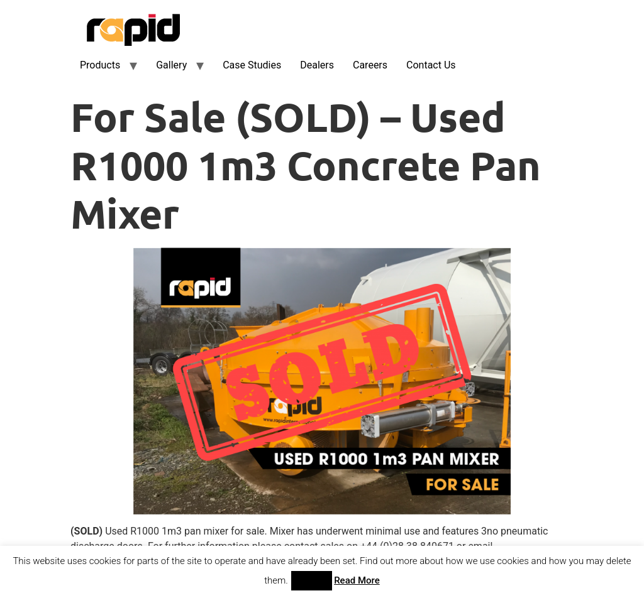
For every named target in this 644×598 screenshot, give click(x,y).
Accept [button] (312, 580)
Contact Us (431, 65)
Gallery (171, 65)
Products (100, 65)
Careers (370, 65)
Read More (357, 580)
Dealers (317, 65)
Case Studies (252, 65)
